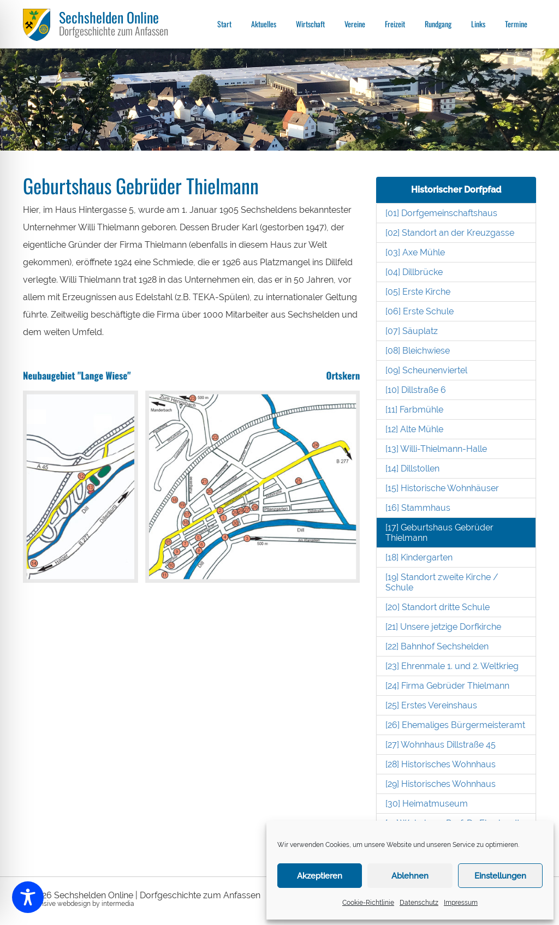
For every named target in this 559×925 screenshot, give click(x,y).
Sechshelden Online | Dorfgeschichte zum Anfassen (157, 895)
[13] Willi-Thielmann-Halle (436, 449)
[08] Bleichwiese (417, 350)
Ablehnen (410, 876)
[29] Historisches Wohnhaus (440, 784)
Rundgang (438, 23)
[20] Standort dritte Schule (437, 607)
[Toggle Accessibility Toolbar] (28, 897)
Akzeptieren (319, 876)
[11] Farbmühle (414, 409)
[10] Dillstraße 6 (415, 390)
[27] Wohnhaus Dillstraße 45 (440, 744)
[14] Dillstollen (412, 468)
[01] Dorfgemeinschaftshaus (441, 213)
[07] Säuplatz (411, 331)
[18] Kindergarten (419, 557)
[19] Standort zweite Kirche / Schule (441, 582)
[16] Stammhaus (417, 508)
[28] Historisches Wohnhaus (440, 764)
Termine (516, 23)
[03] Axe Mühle (415, 252)
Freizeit (395, 23)
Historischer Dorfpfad (456, 189)
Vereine (354, 23)
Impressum (461, 902)
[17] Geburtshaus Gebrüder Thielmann (439, 532)
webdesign (74, 904)
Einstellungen (500, 876)
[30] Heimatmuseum (426, 803)
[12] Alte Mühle (414, 429)
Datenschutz (419, 902)
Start (224, 23)
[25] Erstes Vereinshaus (431, 705)
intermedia (118, 904)
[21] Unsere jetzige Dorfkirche (443, 627)
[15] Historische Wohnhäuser (442, 488)
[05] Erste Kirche (417, 292)
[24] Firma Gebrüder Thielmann (447, 686)
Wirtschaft (310, 23)
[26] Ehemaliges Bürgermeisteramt (455, 725)
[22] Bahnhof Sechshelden (437, 646)
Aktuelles (263, 23)
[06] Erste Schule (419, 311)
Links (478, 23)
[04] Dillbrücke (414, 272)
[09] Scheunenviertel (426, 370)
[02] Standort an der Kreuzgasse (449, 233)
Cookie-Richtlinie (368, 902)
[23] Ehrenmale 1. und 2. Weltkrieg (452, 666)
